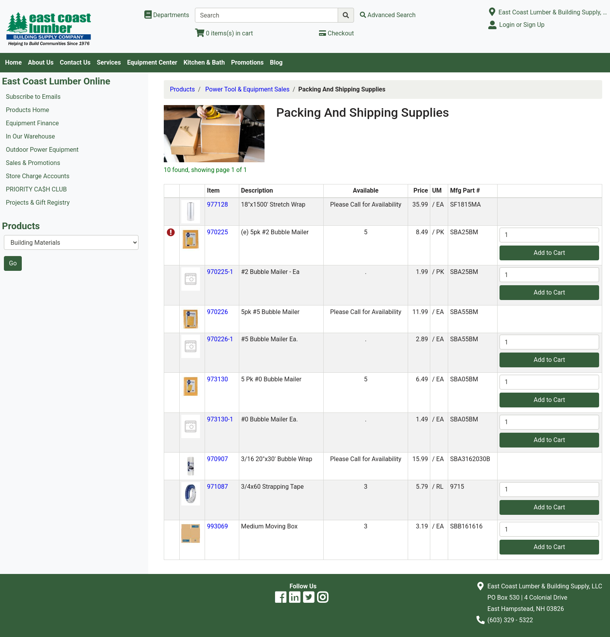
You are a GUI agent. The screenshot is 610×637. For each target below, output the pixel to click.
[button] (190, 211)
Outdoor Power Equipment (42, 149)
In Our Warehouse (30, 136)
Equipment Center (152, 62)
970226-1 (220, 339)
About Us (41, 62)
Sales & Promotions (33, 163)
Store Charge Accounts (38, 176)
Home (13, 62)
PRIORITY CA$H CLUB (36, 189)
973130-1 (220, 419)
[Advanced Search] (388, 15)
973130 (217, 379)
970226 (217, 312)
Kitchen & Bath (204, 62)
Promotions (247, 62)
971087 (217, 486)
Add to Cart (549, 252)
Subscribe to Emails (33, 96)
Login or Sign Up (521, 24)
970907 (217, 459)
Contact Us (75, 62)
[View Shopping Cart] (224, 33)
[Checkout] (336, 33)
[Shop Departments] (166, 15)
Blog (276, 62)
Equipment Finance (32, 123)
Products (182, 89)
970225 (217, 232)
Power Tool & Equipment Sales (247, 89)
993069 (217, 526)
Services (109, 62)
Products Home (27, 110)
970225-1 (220, 272)
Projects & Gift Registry (38, 202)
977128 (217, 204)
